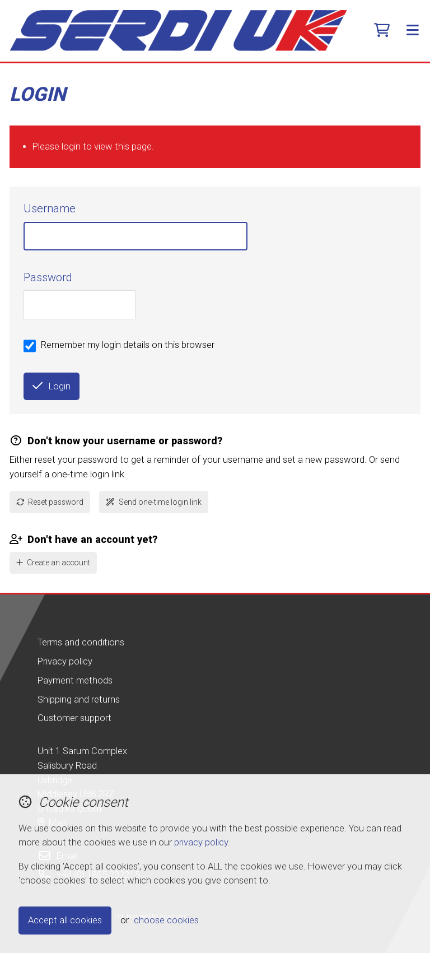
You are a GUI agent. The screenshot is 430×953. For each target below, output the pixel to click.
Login (51, 386)
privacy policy (201, 842)
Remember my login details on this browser (127, 345)
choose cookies (166, 920)
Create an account (53, 562)
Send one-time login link (154, 502)
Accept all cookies (65, 920)
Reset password (49, 502)
